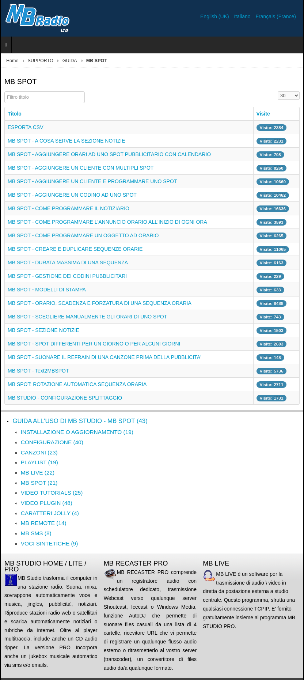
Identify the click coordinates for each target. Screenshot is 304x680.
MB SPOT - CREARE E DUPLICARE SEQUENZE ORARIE (75, 249)
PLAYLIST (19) (39, 462)
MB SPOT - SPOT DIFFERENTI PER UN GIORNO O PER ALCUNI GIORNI (94, 344)
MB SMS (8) (36, 533)
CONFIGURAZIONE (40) (52, 442)
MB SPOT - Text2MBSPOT (38, 371)
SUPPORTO (40, 60)
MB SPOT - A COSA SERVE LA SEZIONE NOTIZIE (66, 141)
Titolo (15, 114)
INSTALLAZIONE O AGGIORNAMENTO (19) (77, 432)
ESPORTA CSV (25, 127)
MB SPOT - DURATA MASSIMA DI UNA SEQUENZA (68, 262)
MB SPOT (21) (39, 483)
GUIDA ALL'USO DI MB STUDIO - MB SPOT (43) (79, 421)
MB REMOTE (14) (43, 523)
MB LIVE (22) (37, 472)
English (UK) (215, 16)
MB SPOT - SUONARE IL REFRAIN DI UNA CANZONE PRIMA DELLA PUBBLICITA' (104, 357)
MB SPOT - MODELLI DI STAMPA (47, 289)
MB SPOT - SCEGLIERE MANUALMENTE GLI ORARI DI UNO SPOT (87, 317)
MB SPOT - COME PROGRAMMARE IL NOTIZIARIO (68, 208)
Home (12, 60)
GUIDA (69, 60)
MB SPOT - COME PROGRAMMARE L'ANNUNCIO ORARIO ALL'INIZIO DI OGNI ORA (107, 222)
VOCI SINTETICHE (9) (49, 543)
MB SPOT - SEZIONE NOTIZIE (43, 330)
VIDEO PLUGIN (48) (46, 503)
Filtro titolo (4, 91)
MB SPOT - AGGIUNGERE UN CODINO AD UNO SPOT (72, 195)
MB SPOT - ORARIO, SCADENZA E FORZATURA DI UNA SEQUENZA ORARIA (99, 303)
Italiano (243, 16)
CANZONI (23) (39, 452)
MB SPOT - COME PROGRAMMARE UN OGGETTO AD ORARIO (83, 235)
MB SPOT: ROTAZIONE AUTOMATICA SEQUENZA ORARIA (77, 384)
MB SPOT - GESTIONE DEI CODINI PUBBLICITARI (67, 276)
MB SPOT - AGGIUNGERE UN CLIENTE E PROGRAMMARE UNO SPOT (92, 181)
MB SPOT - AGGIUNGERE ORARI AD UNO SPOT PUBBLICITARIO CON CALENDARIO (109, 154)
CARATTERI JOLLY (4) (50, 513)
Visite (263, 114)
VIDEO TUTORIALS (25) (52, 493)
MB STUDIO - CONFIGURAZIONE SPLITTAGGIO (65, 398)
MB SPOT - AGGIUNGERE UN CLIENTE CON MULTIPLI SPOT (80, 168)
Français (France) (276, 16)
